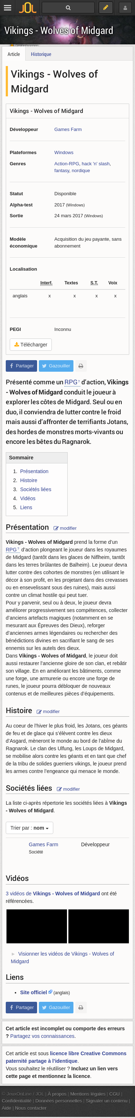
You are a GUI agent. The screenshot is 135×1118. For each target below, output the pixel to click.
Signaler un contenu (106, 1101)
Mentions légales (87, 1094)
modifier (65, 528)
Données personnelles (58, 1101)
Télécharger (30, 345)
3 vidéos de (53, 893)
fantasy (61, 170)
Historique (41, 54)
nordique (81, 170)
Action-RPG (66, 163)
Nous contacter (31, 1108)
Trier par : (29, 828)
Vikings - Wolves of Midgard (58, 30)
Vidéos (28, 498)
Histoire (28, 480)
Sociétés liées (35, 489)
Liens (26, 507)
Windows (63, 152)
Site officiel (33, 992)
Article (14, 54)
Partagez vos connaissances (42, 1036)
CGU (114, 1094)
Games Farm (68, 129)
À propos (57, 1094)
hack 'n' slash (95, 163)
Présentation (34, 471)
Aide (6, 1108)
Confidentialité (17, 1101)
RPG (70, 381)
